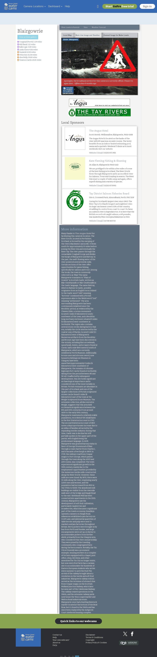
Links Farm (27, 50)
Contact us (57, 635)
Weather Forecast (99, 27)
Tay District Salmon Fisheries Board (109, 193)
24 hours (117, 654)
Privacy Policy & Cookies (96, 643)
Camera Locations (35, 6)
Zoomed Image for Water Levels (116, 35)
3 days (102, 654)
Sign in (147, 6)
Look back (72, 654)
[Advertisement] (78, 19)
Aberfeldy (27, 57)
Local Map (67, 35)
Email (100, 153)
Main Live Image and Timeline (88, 35)
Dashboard (55, 6)
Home (11, 6)
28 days (87, 654)
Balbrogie (26, 47)
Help (67, 6)
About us (56, 643)
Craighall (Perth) (29, 42)
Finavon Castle (29, 60)
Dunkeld (26, 52)
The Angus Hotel (98, 130)
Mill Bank (26, 44)
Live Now (132, 654)
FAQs (55, 645)
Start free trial (120, 6)
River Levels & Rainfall (70, 27)
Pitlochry (27, 55)
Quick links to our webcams (78, 621)
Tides (86, 27)
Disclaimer (90, 635)
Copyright (90, 640)
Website (92, 153)
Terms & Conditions (94, 637)
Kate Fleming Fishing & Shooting (107, 160)
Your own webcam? (61, 640)
